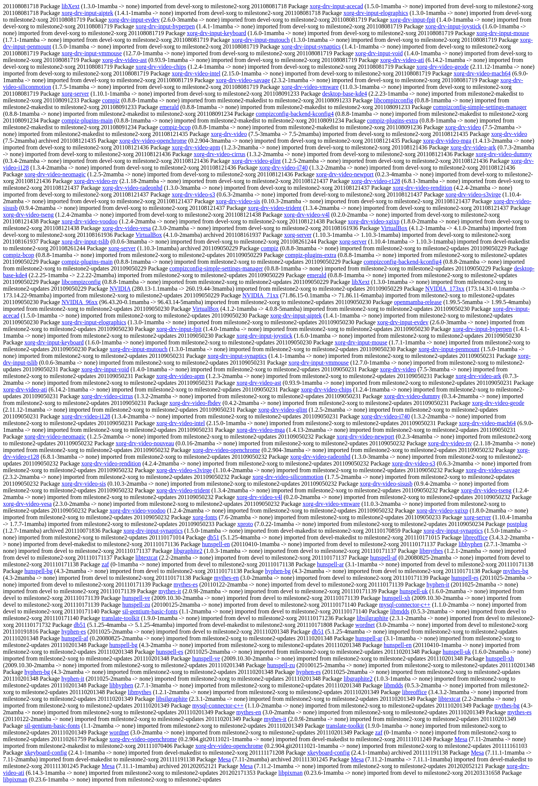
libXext (71, 6)
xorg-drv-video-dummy (504, 154)
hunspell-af (383, 557)
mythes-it (169, 591)
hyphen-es (73, 631)
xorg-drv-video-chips (161, 67)
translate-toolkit (120, 618)
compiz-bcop (175, 127)
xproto (245, 524)
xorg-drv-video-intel (196, 73)
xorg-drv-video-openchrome (153, 140)
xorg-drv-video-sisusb (386, 483)
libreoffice (475, 537)
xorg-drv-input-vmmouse (92, 53)
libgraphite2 (188, 551)
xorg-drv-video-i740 (283, 167)
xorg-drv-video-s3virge (473, 194)
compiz (111, 100)
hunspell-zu (136, 604)
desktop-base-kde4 (344, 93)
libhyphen (470, 544)
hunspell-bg (38, 571)
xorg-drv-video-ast (124, 60)
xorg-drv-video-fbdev (195, 403)
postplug (517, 524)
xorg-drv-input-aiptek (87, 13)
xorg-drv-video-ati (402, 60)
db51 (213, 537)
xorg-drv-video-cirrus (219, 154)
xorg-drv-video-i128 (86, 416)
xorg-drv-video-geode (443, 67)
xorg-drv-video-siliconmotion (288, 477)
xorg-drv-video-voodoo (90, 221)
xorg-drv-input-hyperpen (165, 26)
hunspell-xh (396, 598)
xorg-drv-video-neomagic (55, 174)
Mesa (460, 739)
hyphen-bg (277, 571)
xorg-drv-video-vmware (309, 87)
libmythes (431, 551)
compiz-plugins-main (87, 120)
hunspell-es (465, 578)
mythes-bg (515, 571)
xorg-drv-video (463, 127)
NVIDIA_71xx (260, 295)
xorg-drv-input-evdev (134, 19)
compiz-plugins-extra (392, 120)
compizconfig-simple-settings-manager (480, 107)
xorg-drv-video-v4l (307, 214)
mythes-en (226, 578)
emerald (169, 107)
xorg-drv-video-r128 (375, 181)
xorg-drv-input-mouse (502, 33)
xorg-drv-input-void (379, 53)
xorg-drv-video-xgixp (373, 221)
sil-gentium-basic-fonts (149, 611)
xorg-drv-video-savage (243, 80)
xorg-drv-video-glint (256, 161)
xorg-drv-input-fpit (412, 19)
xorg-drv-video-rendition (422, 188)
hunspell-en (216, 544)
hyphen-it (437, 584)
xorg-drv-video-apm (196, 147)
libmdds (399, 611)
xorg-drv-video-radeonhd (132, 188)
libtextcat (146, 557)
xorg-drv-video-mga (447, 140)
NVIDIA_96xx (80, 302)
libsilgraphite (372, 618)
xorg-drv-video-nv (96, 181)
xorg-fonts (204, 517)
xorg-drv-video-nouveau (145, 443)
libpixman (290, 773)
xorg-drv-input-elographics (375, 13)
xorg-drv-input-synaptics (311, 46)
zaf (105, 564)
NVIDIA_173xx (444, 288)
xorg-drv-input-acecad (336, 6)
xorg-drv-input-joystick (453, 26)
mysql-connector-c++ (404, 604)
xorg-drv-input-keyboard (216, 33)
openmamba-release (418, 302)
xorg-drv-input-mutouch (261, 40)
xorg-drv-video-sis (238, 201)
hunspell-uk (414, 591)
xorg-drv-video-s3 (193, 194)
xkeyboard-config (45, 752)
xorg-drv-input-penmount (448, 349)
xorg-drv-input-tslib (85, 241)
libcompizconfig (393, 100)
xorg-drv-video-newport (345, 174)
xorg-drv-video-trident (275, 208)
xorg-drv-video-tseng (28, 214)
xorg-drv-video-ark (473, 147)
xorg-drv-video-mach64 (482, 73)
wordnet (365, 625)
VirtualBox (394, 228)
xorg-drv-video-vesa (126, 228)
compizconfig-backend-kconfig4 (295, 114)
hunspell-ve (136, 598)
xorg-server (75, 93)
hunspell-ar (330, 564)
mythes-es (186, 584)
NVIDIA (119, 288)
